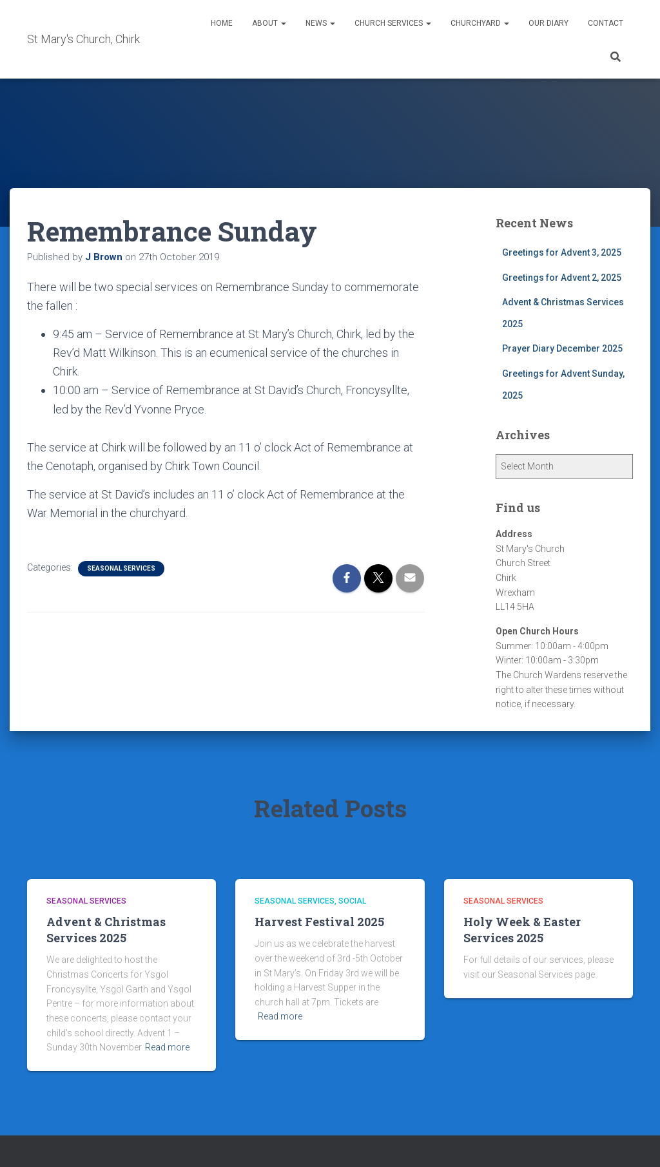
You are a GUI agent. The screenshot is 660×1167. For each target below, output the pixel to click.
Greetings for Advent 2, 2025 (561, 277)
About (269, 23)
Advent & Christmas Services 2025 (106, 929)
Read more (167, 1047)
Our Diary (548, 23)
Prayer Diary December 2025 (562, 348)
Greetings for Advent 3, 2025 (561, 252)
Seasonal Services (121, 568)
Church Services (392, 23)
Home (222, 23)
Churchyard (480, 23)
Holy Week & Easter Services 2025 (522, 929)
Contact (605, 23)
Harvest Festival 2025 (319, 921)
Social (352, 901)
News (320, 23)
